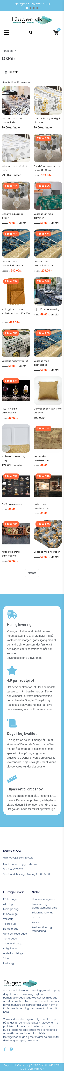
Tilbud (6, 958)
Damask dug (10, 928)
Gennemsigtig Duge (15, 933)
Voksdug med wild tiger (47, 552)
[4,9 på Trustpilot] (12, 670)
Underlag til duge (13, 953)
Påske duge (10, 899)
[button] (6, 33)
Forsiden (7, 51)
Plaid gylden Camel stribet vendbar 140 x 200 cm (16, 313)
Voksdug (8, 919)
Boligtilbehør (10, 948)
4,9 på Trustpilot (20, 680)
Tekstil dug (9, 924)
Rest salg (8, 963)
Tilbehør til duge (12, 943)
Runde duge (10, 914)
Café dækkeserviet (12, 504)
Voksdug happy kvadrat (15, 361)
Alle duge (8, 904)
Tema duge (10, 938)
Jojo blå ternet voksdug (47, 309)
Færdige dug (11, 909)
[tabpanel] (32, 4)
